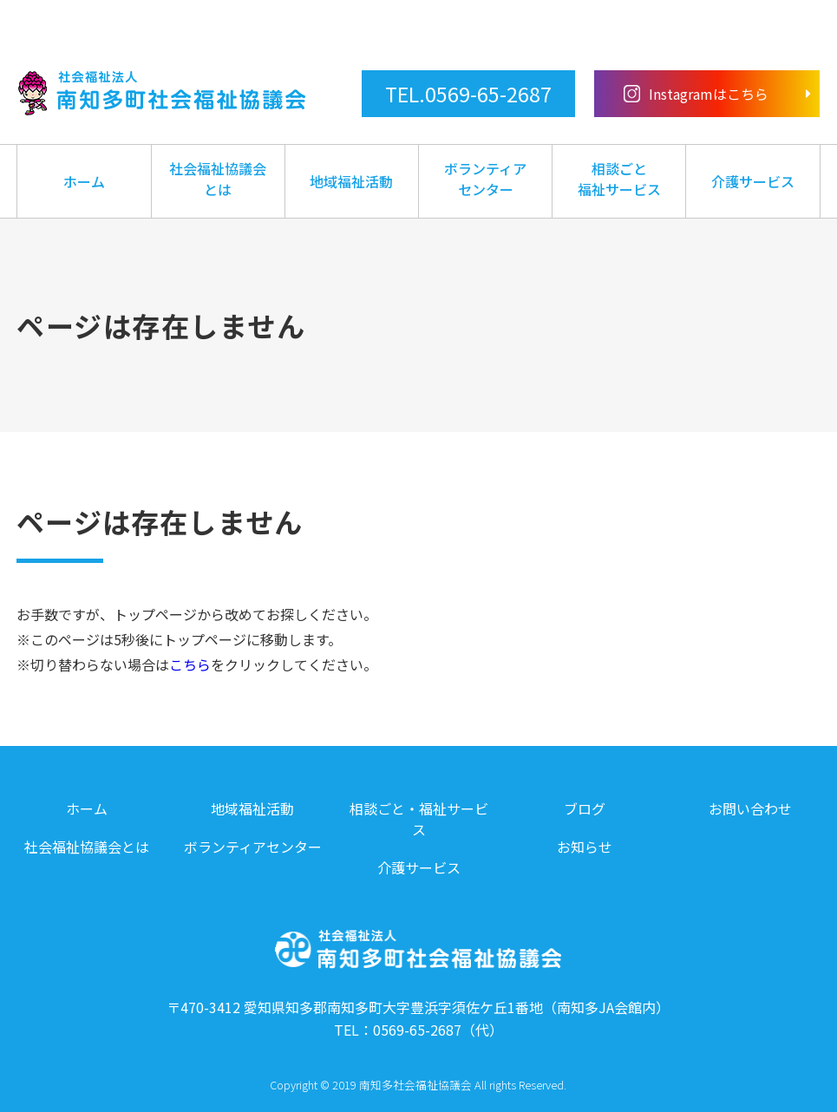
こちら (190, 664)
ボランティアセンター (485, 179)
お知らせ (584, 846)
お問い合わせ (750, 808)
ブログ (584, 808)
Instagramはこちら (696, 93)
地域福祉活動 (351, 181)
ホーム (84, 181)
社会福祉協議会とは (217, 179)
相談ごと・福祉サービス (419, 819)
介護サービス (752, 181)
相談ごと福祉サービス (619, 179)
